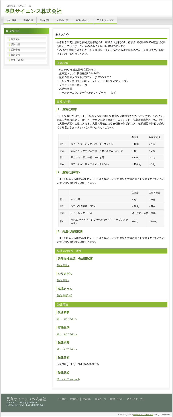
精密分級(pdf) (17, 60)
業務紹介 (15, 39)
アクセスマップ (105, 20)
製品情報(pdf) (64, 295)
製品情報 (45, 20)
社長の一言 (62, 20)
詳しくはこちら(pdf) (68, 379)
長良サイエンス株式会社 (33, 11)
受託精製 (15, 44)
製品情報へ (63, 265)
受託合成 (15, 49)
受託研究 (15, 54)
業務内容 (28, 20)
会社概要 (11, 20)
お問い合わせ (83, 20)
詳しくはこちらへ (67, 318)
